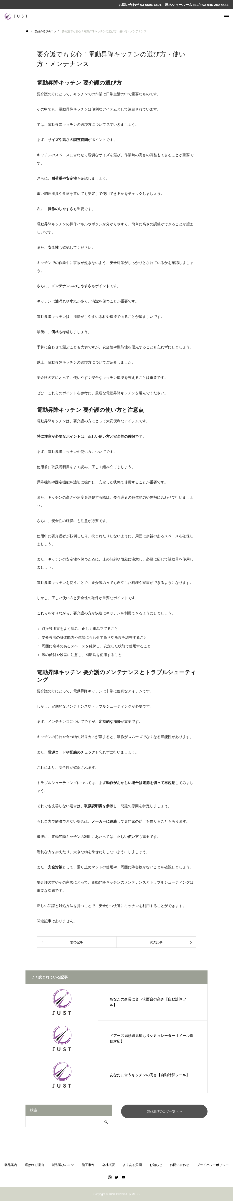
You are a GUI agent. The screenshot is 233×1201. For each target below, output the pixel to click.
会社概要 (108, 1165)
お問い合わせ (179, 1165)
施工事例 (88, 1165)
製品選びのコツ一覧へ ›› (164, 1111)
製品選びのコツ (63, 1165)
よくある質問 (132, 1165)
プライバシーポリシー (213, 1165)
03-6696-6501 (150, 5)
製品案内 (10, 1165)
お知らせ (155, 1165)
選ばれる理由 (34, 1165)
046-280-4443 (217, 5)
